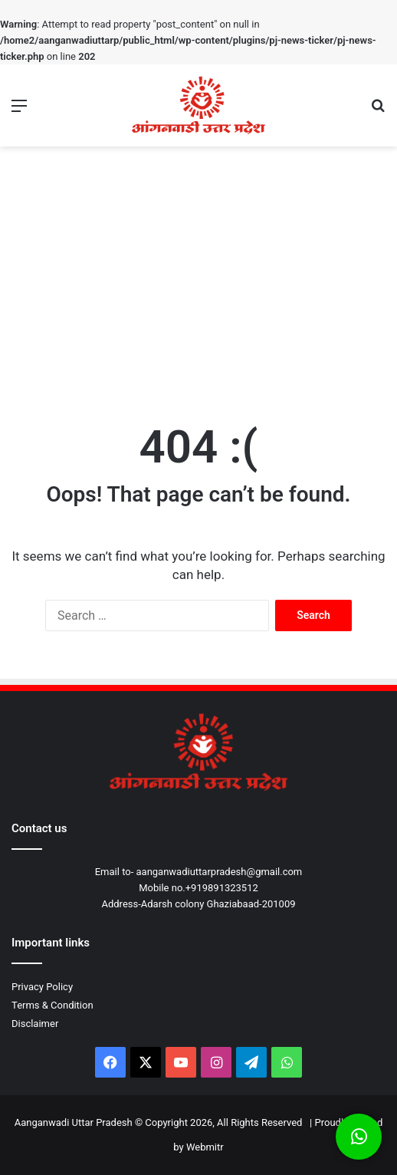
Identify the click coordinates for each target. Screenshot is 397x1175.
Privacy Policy (42, 986)
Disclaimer (34, 1023)
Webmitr (205, 1147)
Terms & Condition (52, 1005)
